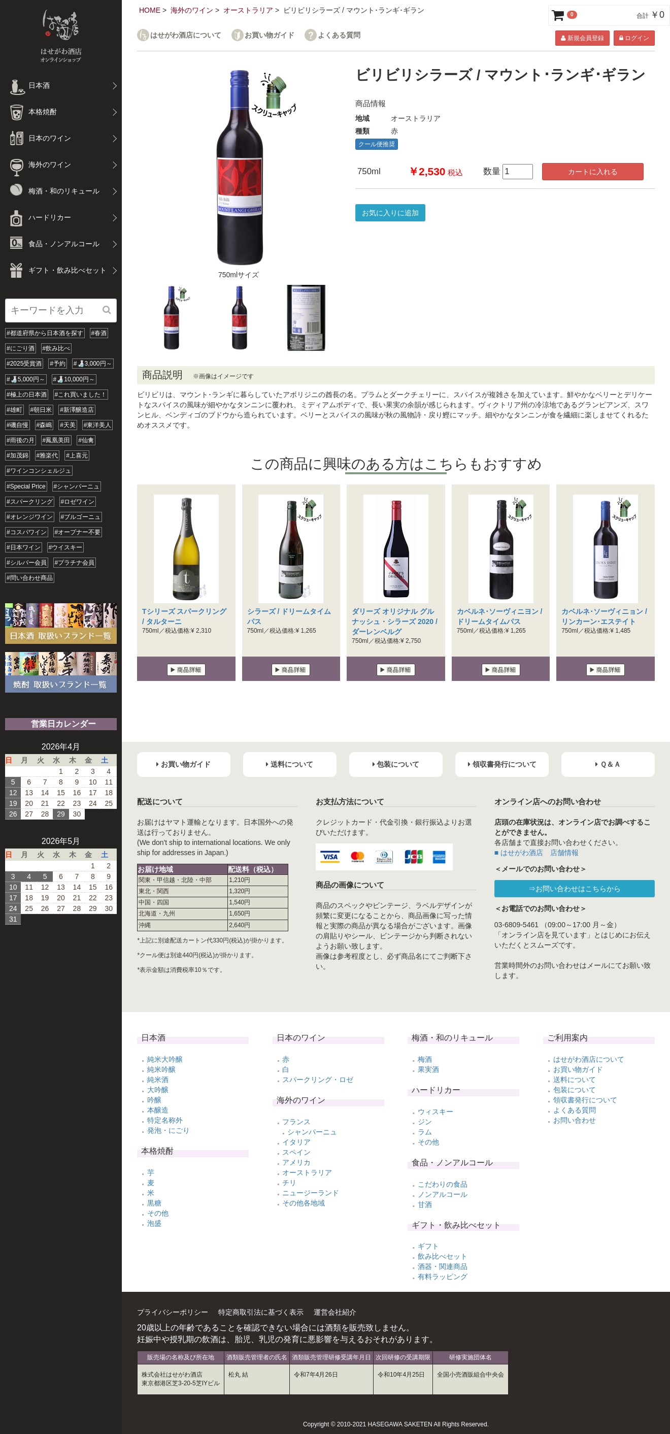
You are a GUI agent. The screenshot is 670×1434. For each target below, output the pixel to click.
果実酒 (428, 1069)
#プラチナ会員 (75, 562)
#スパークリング (30, 501)
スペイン (296, 1152)
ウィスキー (435, 1111)
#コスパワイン (27, 532)
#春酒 (99, 333)
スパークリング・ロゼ (317, 1080)
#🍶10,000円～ (74, 379)
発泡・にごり (168, 1130)
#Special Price (26, 486)
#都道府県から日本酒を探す (45, 333)
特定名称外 (165, 1120)
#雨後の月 (21, 440)
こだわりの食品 (442, 1184)
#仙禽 (86, 440)
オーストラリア (248, 10)
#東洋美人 (98, 425)
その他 (158, 1213)
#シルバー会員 (27, 562)
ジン (425, 1122)
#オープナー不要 (78, 532)
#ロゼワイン (78, 501)
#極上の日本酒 (27, 394)
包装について (574, 1090)
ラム (425, 1132)
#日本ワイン (24, 547)
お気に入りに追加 (390, 213)
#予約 (57, 363)
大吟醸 (158, 1090)
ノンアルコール (442, 1194)
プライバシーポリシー (172, 1312)
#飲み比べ (57, 348)
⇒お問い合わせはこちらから (574, 889)
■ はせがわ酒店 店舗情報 (536, 853)
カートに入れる (593, 172)
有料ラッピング (442, 1277)
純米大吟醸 (165, 1059)
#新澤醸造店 (77, 409)
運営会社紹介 (335, 1312)
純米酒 (158, 1080)
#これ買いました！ (81, 394)
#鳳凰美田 (57, 440)
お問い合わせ (574, 1120)
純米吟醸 (161, 1069)
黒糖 (154, 1203)
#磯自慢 (17, 425)
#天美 (68, 425)
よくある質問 (339, 35)
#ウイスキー (66, 547)
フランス (296, 1122)
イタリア (296, 1142)
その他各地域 (303, 1203)
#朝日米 (41, 409)
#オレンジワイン (30, 516)
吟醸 (154, 1100)
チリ (289, 1183)
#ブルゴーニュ (81, 516)
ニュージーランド (310, 1193)
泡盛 (154, 1223)
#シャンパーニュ (77, 486)
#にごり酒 (21, 348)
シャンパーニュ (312, 1132)
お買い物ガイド (269, 35)
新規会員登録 (582, 38)
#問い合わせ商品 (30, 577)
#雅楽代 (47, 455)
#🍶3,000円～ (93, 363)
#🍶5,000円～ (26, 379)
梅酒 (425, 1059)
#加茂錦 (17, 455)
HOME (149, 10)
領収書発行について (585, 1100)
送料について (574, 1080)
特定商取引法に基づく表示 (261, 1312)
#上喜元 (77, 455)
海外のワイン (192, 10)
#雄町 (14, 409)
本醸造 (158, 1110)
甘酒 (425, 1204)
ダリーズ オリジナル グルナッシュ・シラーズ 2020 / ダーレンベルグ (395, 621)
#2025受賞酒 (24, 363)
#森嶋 (44, 425)
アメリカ (296, 1162)
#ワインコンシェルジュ (39, 470)
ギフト (428, 1246)
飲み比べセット (442, 1256)
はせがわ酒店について (185, 35)
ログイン (634, 38)
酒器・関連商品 (442, 1266)
